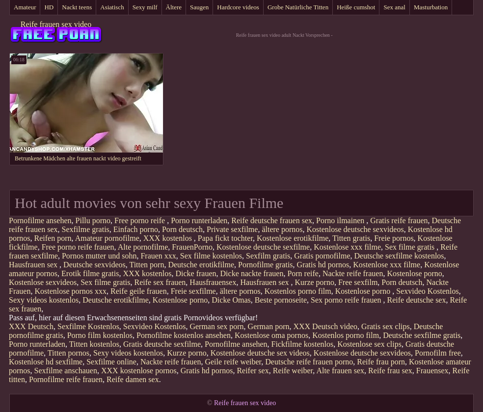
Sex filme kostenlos (211, 256)
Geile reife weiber (233, 362)
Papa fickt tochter (225, 238)
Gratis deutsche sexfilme (162, 344)
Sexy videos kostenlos (44, 300)
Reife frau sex (390, 370)
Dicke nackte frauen (252, 273)
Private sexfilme (232, 229)
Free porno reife (140, 220)
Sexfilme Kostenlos (88, 326)
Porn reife (303, 273)
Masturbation (431, 7)
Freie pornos (393, 238)
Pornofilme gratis (265, 264)
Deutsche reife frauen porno (309, 362)
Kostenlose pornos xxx (70, 291)
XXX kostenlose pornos (139, 370)
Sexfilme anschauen (65, 370)
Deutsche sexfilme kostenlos (399, 256)
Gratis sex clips (385, 326)
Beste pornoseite (281, 300)
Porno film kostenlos (100, 335)
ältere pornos (282, 229)
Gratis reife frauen (399, 220)
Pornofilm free (438, 353)
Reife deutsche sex (416, 300)
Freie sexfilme (193, 291)
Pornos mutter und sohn (99, 256)
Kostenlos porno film (298, 291)
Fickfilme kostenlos (302, 344)
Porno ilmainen (341, 220)
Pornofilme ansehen (40, 220)
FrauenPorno (192, 247)
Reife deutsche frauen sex (271, 220)
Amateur (25, 7)
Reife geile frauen (138, 291)
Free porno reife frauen (78, 247)
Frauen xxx (158, 256)
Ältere (174, 7)
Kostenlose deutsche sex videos (260, 353)
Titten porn (146, 264)
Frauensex (432, 370)
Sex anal (394, 7)
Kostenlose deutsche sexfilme (263, 247)
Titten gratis (351, 238)
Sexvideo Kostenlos (427, 291)
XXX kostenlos (168, 238)
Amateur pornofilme (107, 238)
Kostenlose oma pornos (271, 335)
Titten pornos (68, 353)
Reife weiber (293, 370)
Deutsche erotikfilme (201, 264)
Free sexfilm (357, 282)
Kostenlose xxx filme (347, 247)
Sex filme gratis (410, 247)
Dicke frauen (196, 273)
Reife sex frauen (160, 282)
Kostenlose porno (414, 273)
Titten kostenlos (94, 344)
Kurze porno (314, 282)
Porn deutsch (182, 229)
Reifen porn (53, 238)
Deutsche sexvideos (94, 264)
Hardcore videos (238, 7)
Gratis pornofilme (322, 256)
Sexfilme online (111, 362)
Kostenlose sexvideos (43, 282)
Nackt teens (77, 7)
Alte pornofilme (143, 247)
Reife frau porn (381, 362)
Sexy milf (145, 7)
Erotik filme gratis (90, 273)
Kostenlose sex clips (369, 344)
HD (49, 7)
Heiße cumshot (356, 7)
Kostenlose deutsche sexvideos (355, 229)
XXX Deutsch (31, 326)
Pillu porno (93, 220)
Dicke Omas (231, 300)
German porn (269, 326)
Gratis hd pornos (323, 264)
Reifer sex (252, 370)
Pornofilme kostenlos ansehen (183, 335)
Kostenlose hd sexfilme (45, 362)
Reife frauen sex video (56, 24)
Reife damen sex (133, 379)
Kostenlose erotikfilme (292, 238)
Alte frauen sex (340, 370)
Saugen (199, 7)
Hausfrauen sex (34, 264)
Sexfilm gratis (268, 256)
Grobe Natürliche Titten (298, 7)
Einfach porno (135, 229)
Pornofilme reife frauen (66, 379)
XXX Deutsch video (325, 326)
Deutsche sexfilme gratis (421, 335)
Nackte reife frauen (352, 273)
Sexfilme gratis (85, 229)
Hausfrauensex (212, 282)
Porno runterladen (199, 220)
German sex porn (216, 326)
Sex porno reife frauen (347, 300)
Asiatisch (112, 7)
